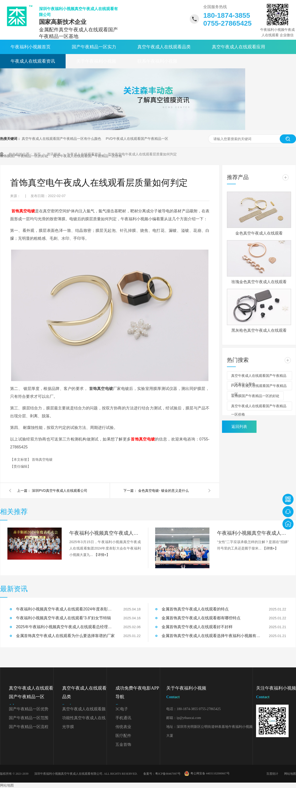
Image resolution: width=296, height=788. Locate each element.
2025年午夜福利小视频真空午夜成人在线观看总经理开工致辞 (65, 627)
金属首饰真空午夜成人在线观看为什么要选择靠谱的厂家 (65, 636)
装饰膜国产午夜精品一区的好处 (255, 396)
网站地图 (290, 773)
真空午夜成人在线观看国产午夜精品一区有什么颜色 (61, 139)
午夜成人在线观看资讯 (33, 61)
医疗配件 (123, 735)
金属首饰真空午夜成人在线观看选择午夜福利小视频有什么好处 (211, 636)
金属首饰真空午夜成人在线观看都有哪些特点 (201, 618)
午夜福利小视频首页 (31, 46)
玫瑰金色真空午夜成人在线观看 (259, 282)
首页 (38, 154)
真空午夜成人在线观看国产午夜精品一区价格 (258, 407)
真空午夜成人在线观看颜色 (84, 710)
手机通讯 (123, 718)
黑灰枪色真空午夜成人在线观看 (259, 330)
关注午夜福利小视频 (276, 693)
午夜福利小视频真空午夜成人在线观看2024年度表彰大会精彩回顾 (105, 533)
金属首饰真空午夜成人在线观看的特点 (195, 609)
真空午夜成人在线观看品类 (164, 46)
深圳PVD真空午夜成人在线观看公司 (59, 491)
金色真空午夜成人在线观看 (259, 233)
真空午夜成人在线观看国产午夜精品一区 (31, 698)
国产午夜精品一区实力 (94, 46)
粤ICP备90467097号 (168, 773)
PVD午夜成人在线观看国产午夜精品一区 (137, 139)
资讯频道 (54, 154)
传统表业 (123, 727)
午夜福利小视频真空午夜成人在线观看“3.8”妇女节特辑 (253, 533)
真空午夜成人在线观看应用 (238, 46)
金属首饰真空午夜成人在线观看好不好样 (197, 627)
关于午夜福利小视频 (96, 61)
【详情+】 (102, 555)
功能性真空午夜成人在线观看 (84, 719)
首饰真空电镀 (23, 211)
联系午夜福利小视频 (157, 61)
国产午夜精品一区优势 (28, 709)
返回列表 (239, 426)
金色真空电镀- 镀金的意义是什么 (163, 491)
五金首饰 (123, 744)
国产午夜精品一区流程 (28, 727)
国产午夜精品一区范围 (28, 718)
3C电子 (121, 709)
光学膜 (68, 727)
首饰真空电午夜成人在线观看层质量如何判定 (142, 154)
